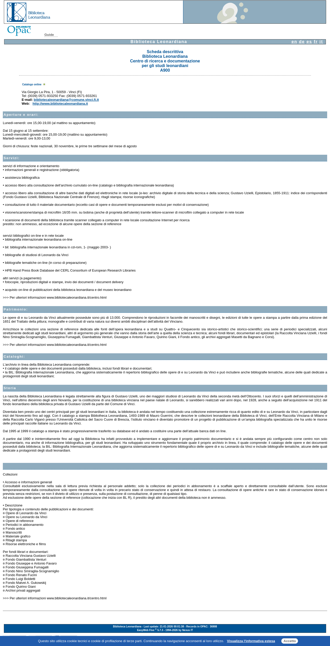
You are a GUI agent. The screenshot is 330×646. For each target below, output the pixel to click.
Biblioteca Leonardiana (158, 41)
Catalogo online (32, 84)
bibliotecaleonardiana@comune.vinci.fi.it (66, 100)
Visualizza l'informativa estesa (251, 641)
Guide (49, 35)
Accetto (290, 641)
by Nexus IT (185, 630)
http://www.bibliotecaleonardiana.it (60, 103)
